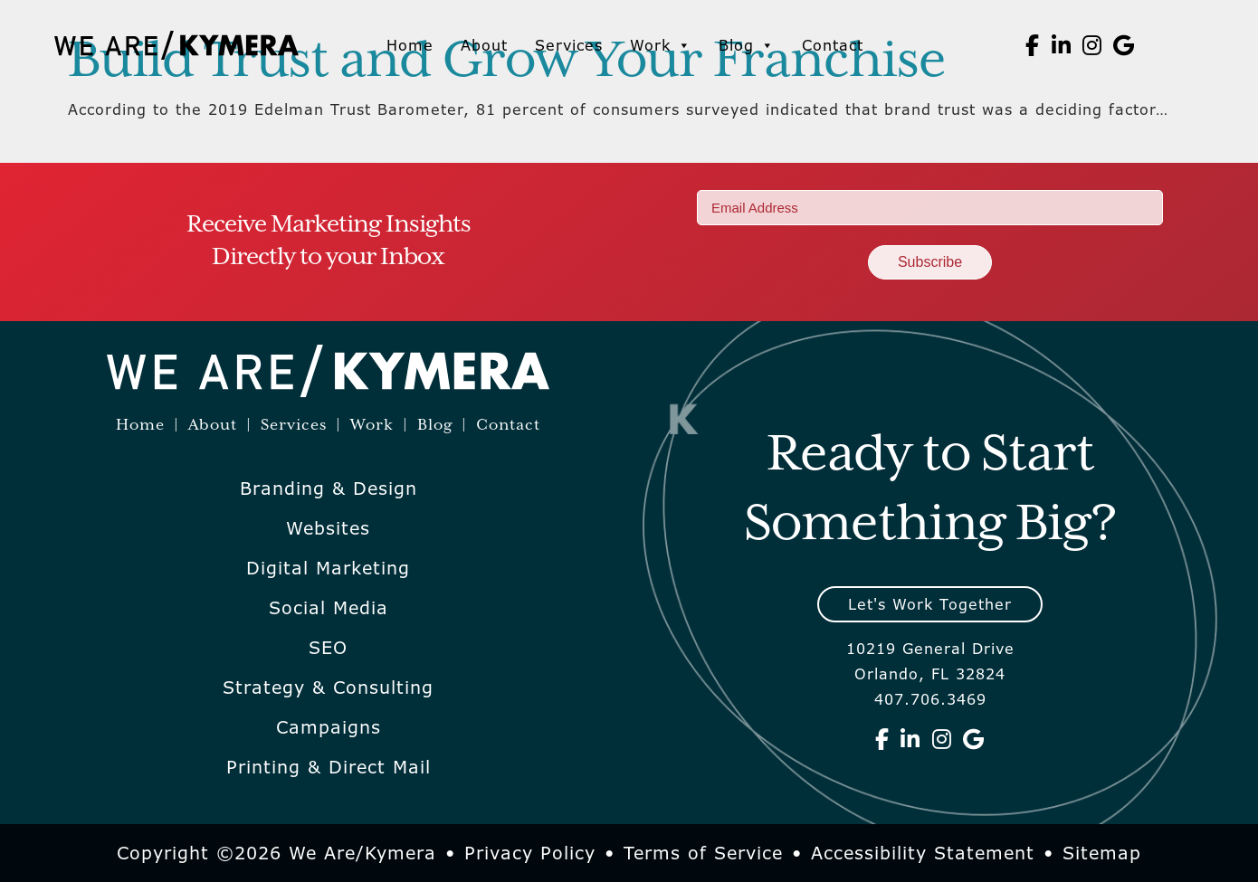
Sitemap (1102, 853)
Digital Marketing (328, 568)
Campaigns (328, 727)
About (484, 45)
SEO (328, 647)
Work (660, 45)
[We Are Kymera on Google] (1124, 45)
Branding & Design (328, 488)
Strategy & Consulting (328, 687)
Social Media (328, 608)
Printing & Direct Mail (328, 767)
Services (569, 45)
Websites (328, 528)
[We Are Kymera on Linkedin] (1062, 45)
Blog (747, 45)
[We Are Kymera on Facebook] (1032, 45)
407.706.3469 (930, 699)
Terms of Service (703, 853)
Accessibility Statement (922, 853)
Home (410, 45)
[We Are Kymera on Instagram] (1092, 45)
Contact (832, 45)
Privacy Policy (530, 853)
